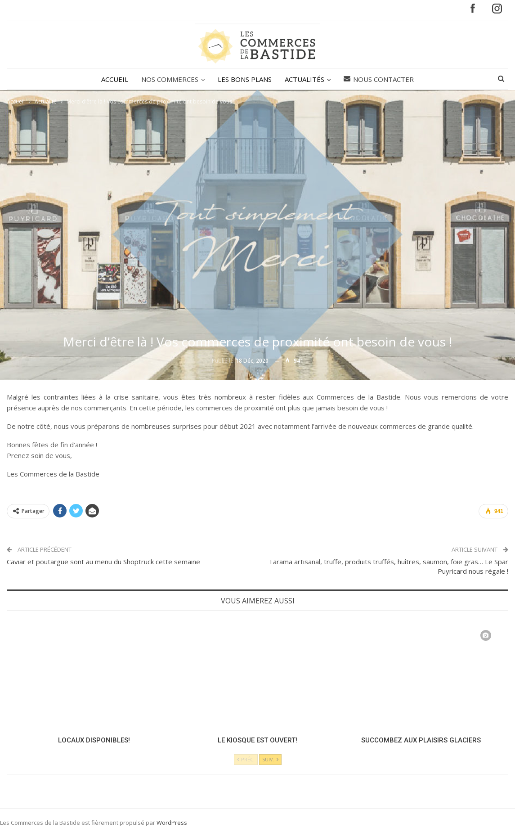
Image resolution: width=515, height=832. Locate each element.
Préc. (246, 759)
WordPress (172, 823)
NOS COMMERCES (169, 79)
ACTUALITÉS (304, 79)
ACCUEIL (114, 79)
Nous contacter (379, 79)
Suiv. (270, 759)
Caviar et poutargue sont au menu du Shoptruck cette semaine (103, 561)
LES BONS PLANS (245, 79)
